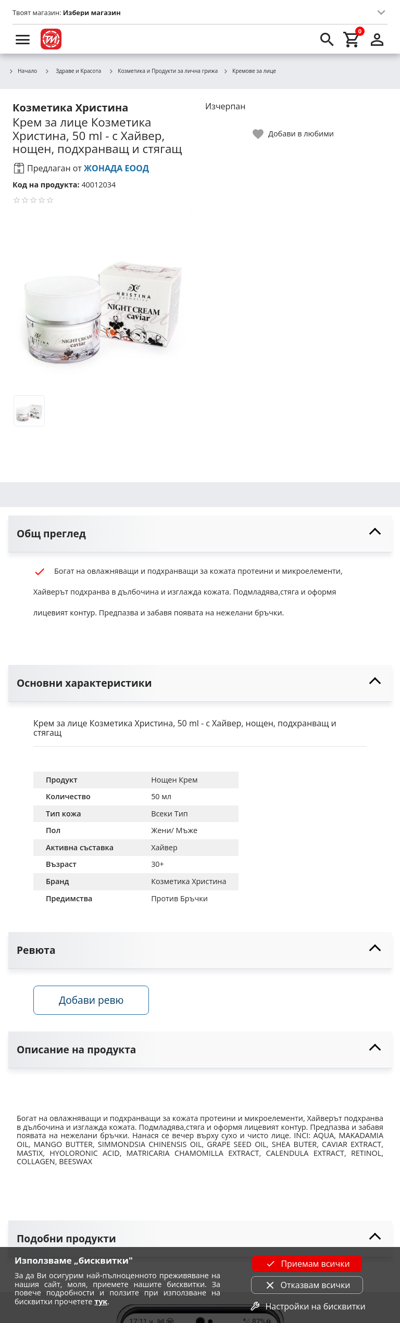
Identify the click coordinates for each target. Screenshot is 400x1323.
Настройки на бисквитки (306, 1306)
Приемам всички (306, 1263)
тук (100, 1301)
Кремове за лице (249, 71)
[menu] (22, 39)
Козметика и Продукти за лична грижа (163, 71)
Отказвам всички (307, 1285)
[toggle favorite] (294, 134)
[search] (327, 39)
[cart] (352, 39)
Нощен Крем (174, 780)
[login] (377, 39)
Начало (22, 71)
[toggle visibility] (200, 533)
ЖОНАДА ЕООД (116, 168)
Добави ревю (91, 1000)
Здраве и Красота (72, 70)
